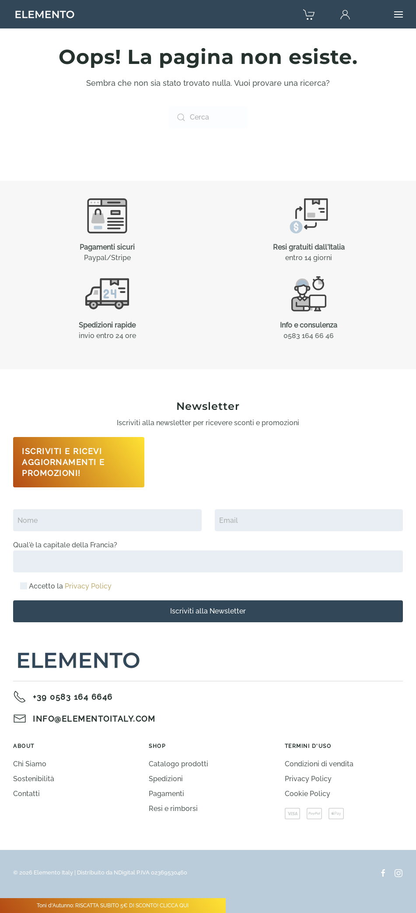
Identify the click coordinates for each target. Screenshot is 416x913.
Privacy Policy (88, 586)
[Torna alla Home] (45, 14)
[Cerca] (208, 117)
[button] (398, 14)
